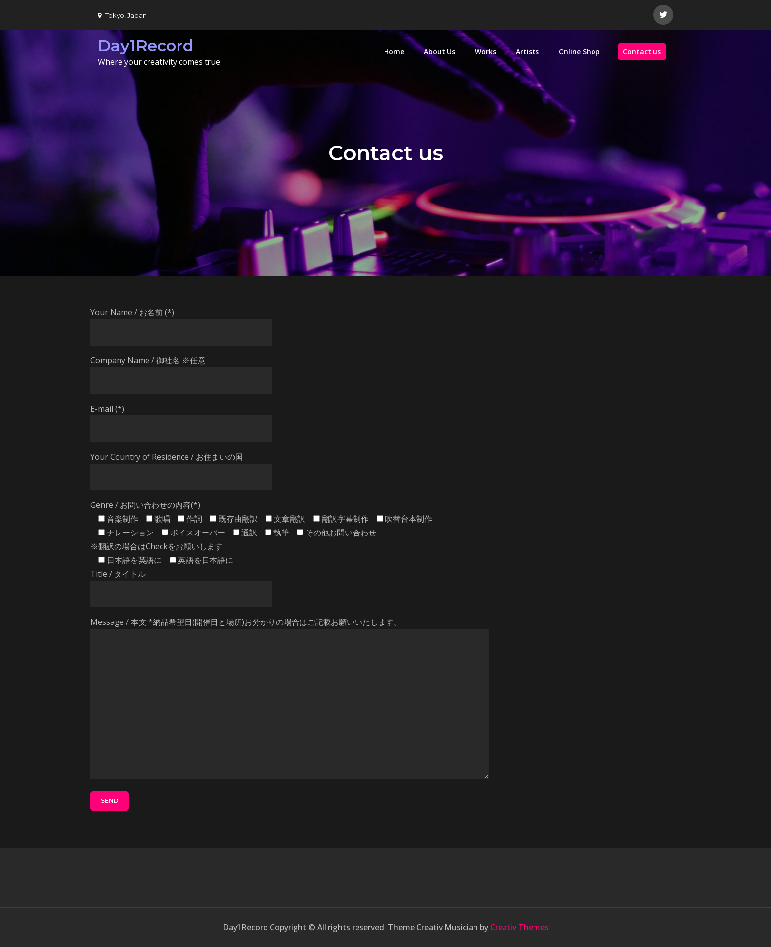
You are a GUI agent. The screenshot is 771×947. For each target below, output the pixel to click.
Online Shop (579, 51)
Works (485, 51)
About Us (439, 51)
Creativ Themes (519, 927)
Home (394, 51)
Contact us (642, 51)
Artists (527, 51)
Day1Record (146, 45)
